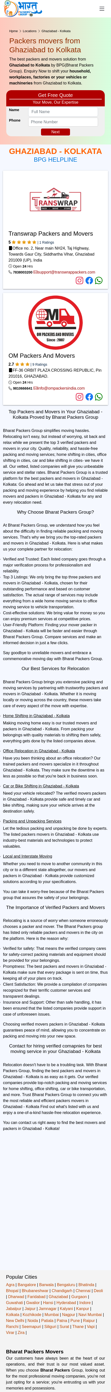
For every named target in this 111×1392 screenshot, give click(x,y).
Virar (10, 1332)
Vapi (91, 1326)
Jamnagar (47, 1309)
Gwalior (33, 1303)
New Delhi (15, 1321)
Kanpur (82, 1309)
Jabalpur (13, 1309)
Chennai (83, 1291)
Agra (10, 1285)
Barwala (46, 1285)
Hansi (48, 1303)
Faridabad (37, 1297)
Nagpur (68, 1315)
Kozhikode (31, 1315)
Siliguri (50, 1326)
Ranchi (12, 1326)
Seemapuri (31, 1326)
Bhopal (12, 1291)
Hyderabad (66, 1303)
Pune (75, 1321)
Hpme (13, 31)
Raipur (89, 1321)
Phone (14, 120)
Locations (29, 31)
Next (56, 132)
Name (14, 110)
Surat (64, 1326)
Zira (21, 1332)
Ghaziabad (58, 1297)
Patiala (47, 1321)
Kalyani (66, 1309)
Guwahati (14, 1303)
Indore (84, 1303)
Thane (78, 1326)
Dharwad (16, 1297)
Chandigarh (62, 1291)
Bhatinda (86, 1285)
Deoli (98, 1291)
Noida (33, 1321)
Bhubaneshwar (35, 1291)
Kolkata (12, 1315)
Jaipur (30, 1309)
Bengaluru (66, 1285)
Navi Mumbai (90, 1315)
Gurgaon (79, 1297)
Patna (62, 1321)
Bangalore (27, 1285)
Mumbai (51, 1315)
